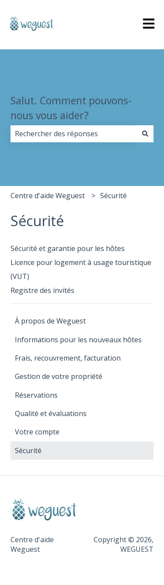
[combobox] (73, 133)
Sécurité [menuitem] (28, 450)
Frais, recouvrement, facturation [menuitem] (68, 358)
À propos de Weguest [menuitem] (50, 321)
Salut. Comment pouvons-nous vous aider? (71, 108)
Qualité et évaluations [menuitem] (51, 413)
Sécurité (113, 195)
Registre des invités (42, 290)
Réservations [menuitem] (36, 395)
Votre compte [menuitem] (37, 432)
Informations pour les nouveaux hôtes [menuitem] (78, 339)
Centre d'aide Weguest (47, 195)
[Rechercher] (145, 133)
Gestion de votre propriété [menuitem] (58, 376)
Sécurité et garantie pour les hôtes (67, 248)
